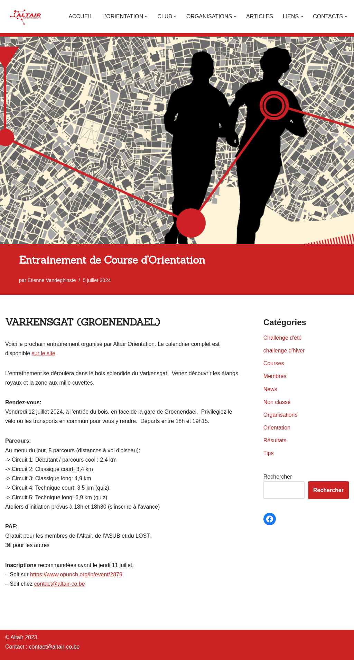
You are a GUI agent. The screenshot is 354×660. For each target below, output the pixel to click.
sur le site (43, 353)
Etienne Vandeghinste (52, 280)
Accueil (80, 16)
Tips (268, 453)
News (270, 389)
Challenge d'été (282, 338)
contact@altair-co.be (59, 584)
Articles (259, 16)
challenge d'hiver (284, 350)
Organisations (280, 415)
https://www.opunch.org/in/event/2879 (76, 574)
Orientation (276, 428)
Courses (273, 363)
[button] (146, 16)
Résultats (275, 440)
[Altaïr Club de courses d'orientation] (26, 16)
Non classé (277, 402)
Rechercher (277, 477)
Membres (275, 376)
